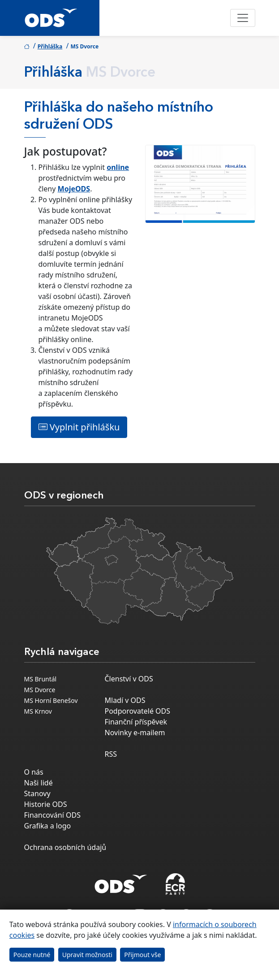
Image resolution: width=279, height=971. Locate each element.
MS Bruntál (40, 679)
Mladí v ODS (125, 700)
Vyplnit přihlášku (79, 427)
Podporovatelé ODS (138, 711)
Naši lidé (38, 783)
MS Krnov (38, 711)
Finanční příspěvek (136, 722)
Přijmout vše (142, 954)
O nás (33, 772)
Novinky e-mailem (135, 732)
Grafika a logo (47, 826)
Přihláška (50, 46)
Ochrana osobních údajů (65, 847)
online (118, 167)
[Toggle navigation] (242, 18)
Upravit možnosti (87, 954)
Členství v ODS (129, 679)
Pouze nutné (32, 954)
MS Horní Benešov (51, 700)
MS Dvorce (40, 689)
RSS (111, 754)
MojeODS (74, 189)
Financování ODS (52, 815)
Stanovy (37, 793)
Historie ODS (45, 804)
